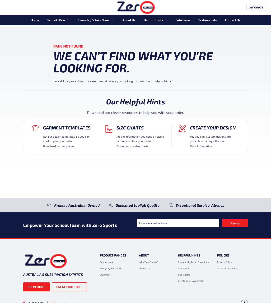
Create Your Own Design (191, 280)
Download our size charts (132, 146)
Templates (183, 268)
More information (201, 146)
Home (35, 21)
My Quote (238, 8)
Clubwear (105, 274)
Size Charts (130, 127)
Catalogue (182, 21)
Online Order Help (69, 286)
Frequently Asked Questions (193, 262)
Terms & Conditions (227, 268)
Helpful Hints (153, 21)
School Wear (56, 21)
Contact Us (232, 21)
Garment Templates (67, 127)
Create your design (213, 127)
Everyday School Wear (94, 21)
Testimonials (207, 21)
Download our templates (58, 146)
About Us (129, 21)
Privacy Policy (224, 262)
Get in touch (36, 286)
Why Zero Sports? (148, 262)
